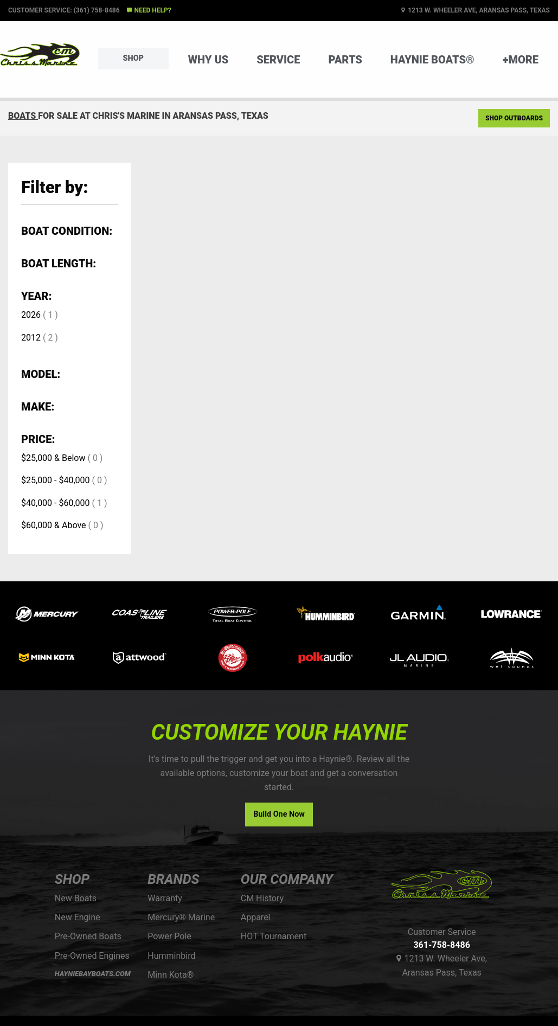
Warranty (164, 898)
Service (278, 59)
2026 (31, 315)
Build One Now (279, 814)
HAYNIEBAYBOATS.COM (93, 974)
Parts (345, 59)
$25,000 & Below (53, 458)
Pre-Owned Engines (92, 956)
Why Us (208, 59)
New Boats (76, 898)
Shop (133, 58)
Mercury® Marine (181, 917)
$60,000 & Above (53, 525)
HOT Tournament (273, 936)
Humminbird (171, 956)
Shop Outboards (514, 118)
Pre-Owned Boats (88, 936)
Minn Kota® (170, 975)
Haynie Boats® (432, 59)
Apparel (256, 917)
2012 (31, 337)
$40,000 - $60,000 (55, 503)
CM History (262, 898)
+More (520, 59)
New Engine (77, 917)
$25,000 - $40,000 (55, 480)
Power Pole (169, 936)
